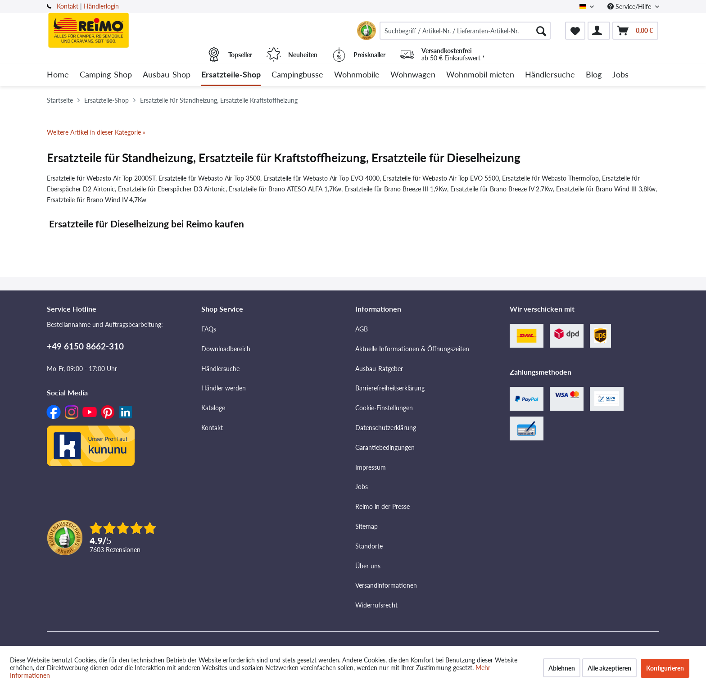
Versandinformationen (386, 585)
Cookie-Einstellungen (384, 408)
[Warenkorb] (635, 31)
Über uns (367, 566)
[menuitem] (465, 31)
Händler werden (223, 388)
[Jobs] (620, 75)
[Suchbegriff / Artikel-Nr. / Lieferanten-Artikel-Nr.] (465, 31)
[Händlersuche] (550, 75)
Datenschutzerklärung (385, 427)
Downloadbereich (225, 349)
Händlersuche (220, 368)
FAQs (208, 329)
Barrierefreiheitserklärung (390, 388)
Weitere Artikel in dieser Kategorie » (96, 132)
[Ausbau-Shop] (166, 75)
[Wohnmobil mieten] (480, 75)
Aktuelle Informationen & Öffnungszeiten (412, 349)
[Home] (58, 75)
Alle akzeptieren (609, 668)
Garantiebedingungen (385, 447)
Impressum (370, 467)
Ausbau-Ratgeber (379, 368)
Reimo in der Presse (382, 506)
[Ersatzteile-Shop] (231, 75)
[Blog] (594, 75)
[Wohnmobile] (357, 75)
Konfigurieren (665, 668)
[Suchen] (541, 31)
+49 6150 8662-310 (85, 346)
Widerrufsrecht (376, 605)
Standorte (369, 546)
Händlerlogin (101, 6)
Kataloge (213, 408)
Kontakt (67, 6)
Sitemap (366, 526)
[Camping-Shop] (106, 75)
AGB (361, 329)
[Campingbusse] (297, 75)
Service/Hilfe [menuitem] (630, 6)
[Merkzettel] (575, 31)
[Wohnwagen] (412, 75)
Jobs (361, 486)
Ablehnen (561, 668)
